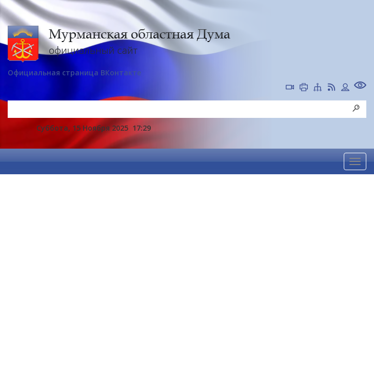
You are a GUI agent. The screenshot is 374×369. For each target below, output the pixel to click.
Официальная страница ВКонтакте (74, 72)
